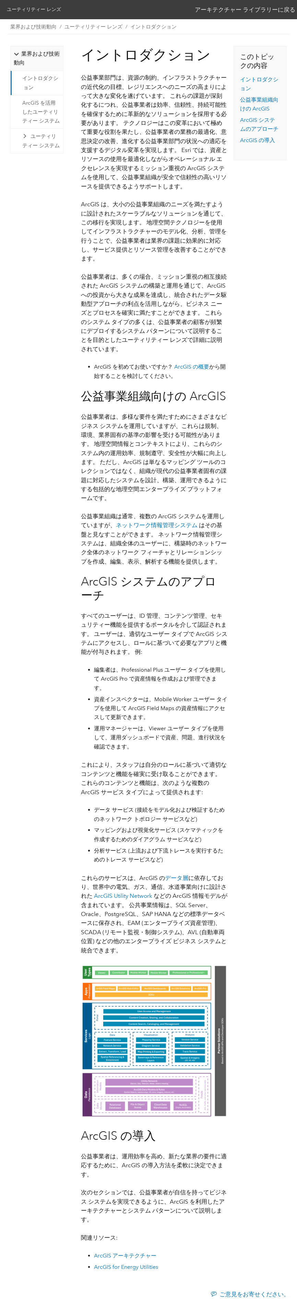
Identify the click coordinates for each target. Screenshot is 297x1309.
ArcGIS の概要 (191, 368)
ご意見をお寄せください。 (254, 1295)
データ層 (176, 879)
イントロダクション (153, 28)
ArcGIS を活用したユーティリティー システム (41, 113)
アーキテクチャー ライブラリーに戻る (245, 10)
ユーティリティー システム (41, 142)
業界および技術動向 (33, 28)
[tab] (37, 59)
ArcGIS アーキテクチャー (125, 1256)
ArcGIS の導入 (257, 141)
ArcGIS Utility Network (123, 897)
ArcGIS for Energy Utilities (126, 1268)
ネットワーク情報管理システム (157, 526)
